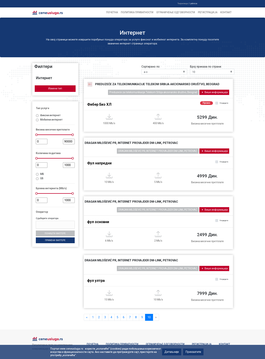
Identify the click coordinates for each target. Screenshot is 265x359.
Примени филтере (55, 240)
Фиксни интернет (50, 115)
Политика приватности (137, 12)
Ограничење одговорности (175, 12)
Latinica (193, 3)
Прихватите (193, 352)
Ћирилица (182, 3)
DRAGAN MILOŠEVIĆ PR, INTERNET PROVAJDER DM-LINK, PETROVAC (157, 151)
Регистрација (207, 12)
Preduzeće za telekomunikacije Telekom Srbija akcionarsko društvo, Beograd (153, 92)
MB (42, 174)
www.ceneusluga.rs (71, 348)
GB (41, 178)
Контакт (226, 12)
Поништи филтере (55, 233)
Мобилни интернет (51, 119)
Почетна (112, 12)
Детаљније (171, 352)
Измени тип (55, 88)
